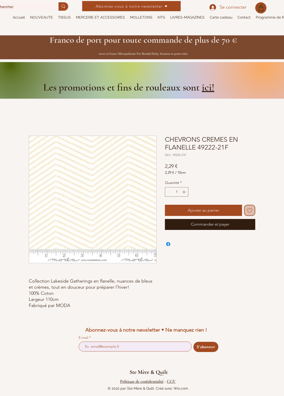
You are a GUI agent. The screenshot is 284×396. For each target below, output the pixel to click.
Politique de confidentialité (142, 381)
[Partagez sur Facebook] (168, 244)
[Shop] (260, 7)
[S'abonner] (205, 347)
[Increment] (184, 191)
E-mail (84, 337)
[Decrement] (169, 191)
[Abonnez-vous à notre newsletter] (131, 6)
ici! (208, 87)
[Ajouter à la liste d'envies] (249, 210)
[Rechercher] (63, 6)
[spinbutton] (176, 191)
